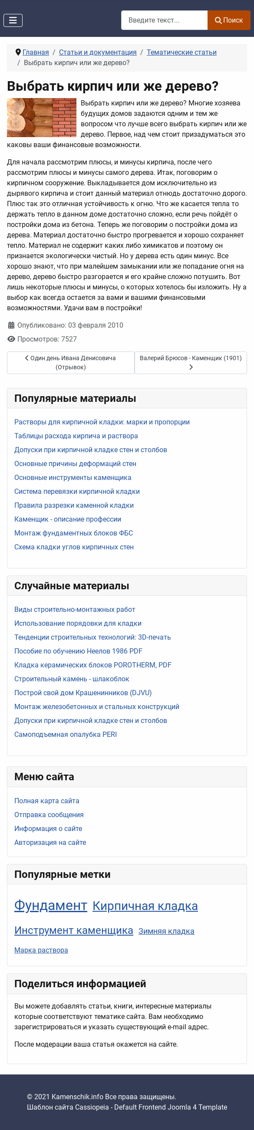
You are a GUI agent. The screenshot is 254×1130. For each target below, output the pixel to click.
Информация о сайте (48, 829)
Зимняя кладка (167, 931)
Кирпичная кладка (145, 906)
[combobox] (164, 20)
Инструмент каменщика (73, 930)
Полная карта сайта (46, 801)
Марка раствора (41, 950)
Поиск (229, 20)
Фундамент (50, 905)
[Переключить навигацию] (13, 20)
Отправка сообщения (49, 815)
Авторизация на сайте (50, 842)
